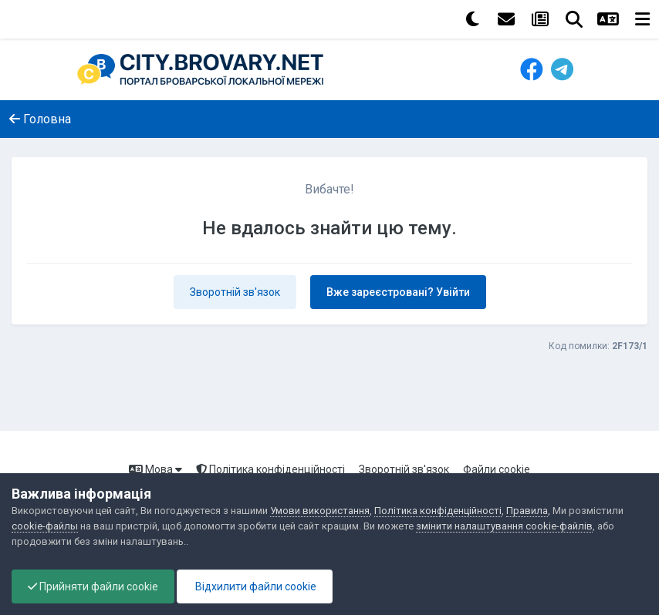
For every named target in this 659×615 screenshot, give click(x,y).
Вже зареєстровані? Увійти (398, 292)
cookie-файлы (45, 526)
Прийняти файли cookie (93, 586)
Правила (527, 510)
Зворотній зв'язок (235, 292)
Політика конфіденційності (270, 469)
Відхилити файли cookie (254, 586)
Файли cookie (496, 469)
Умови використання (320, 510)
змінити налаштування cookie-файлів (504, 526)
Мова (155, 469)
